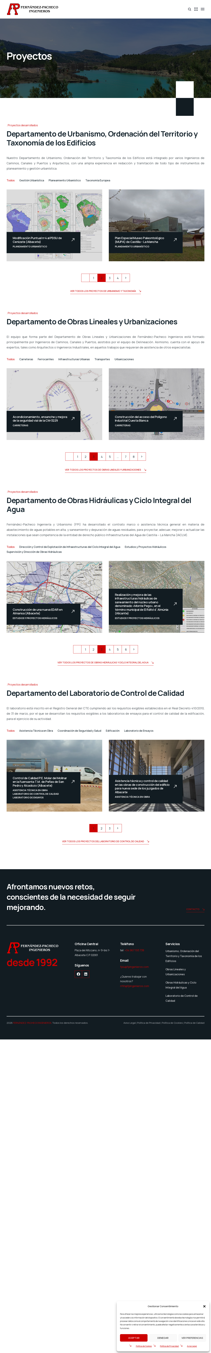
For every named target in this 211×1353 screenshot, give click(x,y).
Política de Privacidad (169, 1346)
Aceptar (133, 1338)
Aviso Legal (192, 1346)
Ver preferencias (192, 1338)
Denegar (162, 1338)
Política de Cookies (144, 1346)
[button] (204, 1306)
